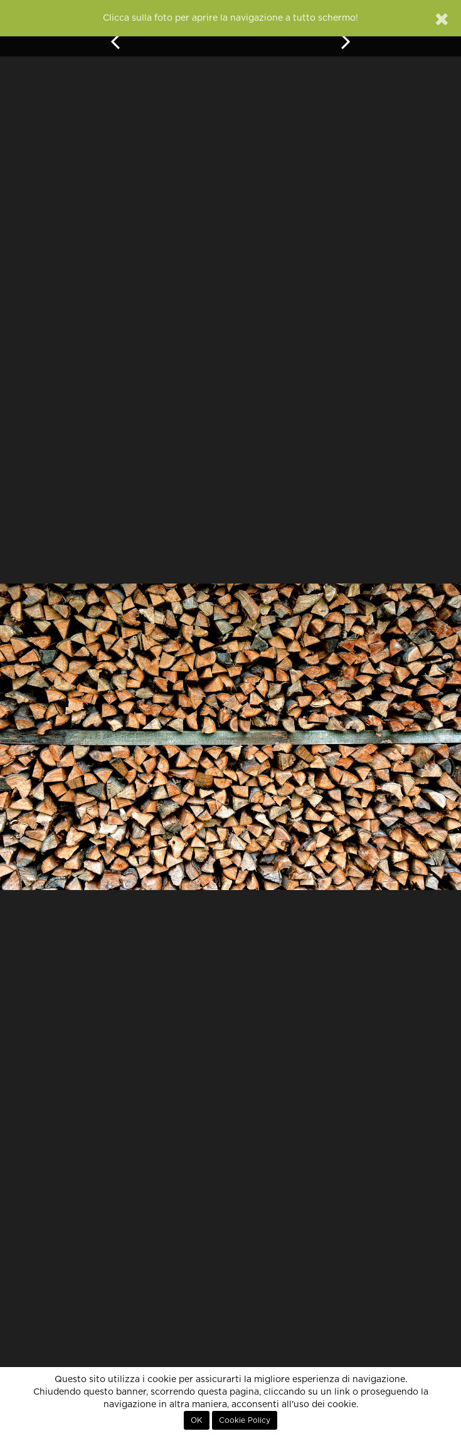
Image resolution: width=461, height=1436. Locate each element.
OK (197, 1420)
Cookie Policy (244, 1420)
